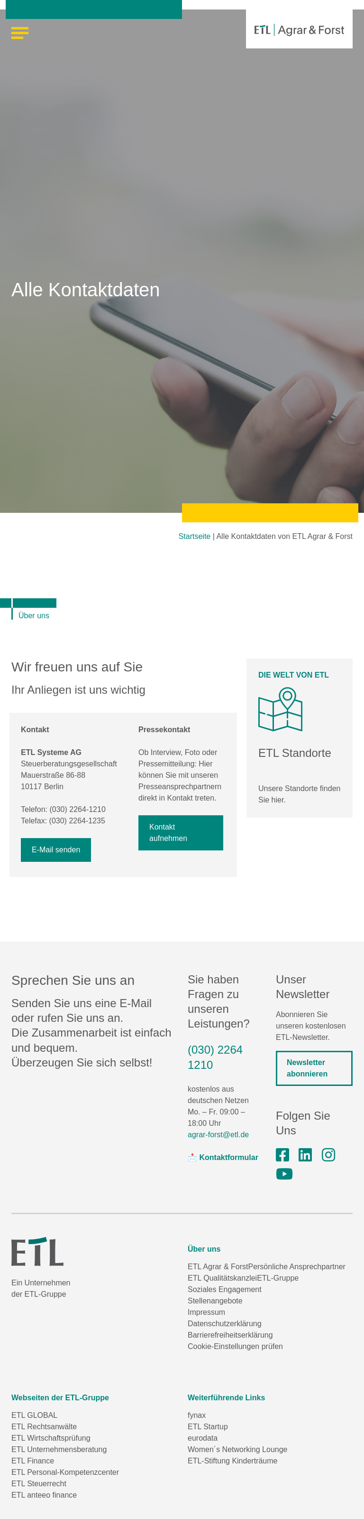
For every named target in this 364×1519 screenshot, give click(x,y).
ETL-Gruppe (278, 1278)
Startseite (195, 536)
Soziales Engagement (225, 1289)
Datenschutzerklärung (225, 1324)
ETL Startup (208, 1427)
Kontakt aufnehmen (168, 832)
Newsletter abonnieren (307, 1068)
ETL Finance (32, 1461)
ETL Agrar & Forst (218, 1267)
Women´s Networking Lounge (237, 1449)
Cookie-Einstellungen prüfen (235, 1346)
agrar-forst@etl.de (218, 1135)
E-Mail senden (56, 850)
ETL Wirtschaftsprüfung (51, 1438)
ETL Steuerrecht (38, 1484)
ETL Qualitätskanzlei (222, 1278)
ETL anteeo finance (44, 1495)
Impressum (206, 1312)
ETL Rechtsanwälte (44, 1427)
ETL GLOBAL (34, 1415)
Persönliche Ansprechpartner (296, 1267)
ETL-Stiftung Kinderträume (232, 1461)
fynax (197, 1415)
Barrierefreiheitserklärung (230, 1335)
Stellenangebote (215, 1301)
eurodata (203, 1438)
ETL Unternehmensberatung (59, 1449)
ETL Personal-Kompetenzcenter (65, 1472)
